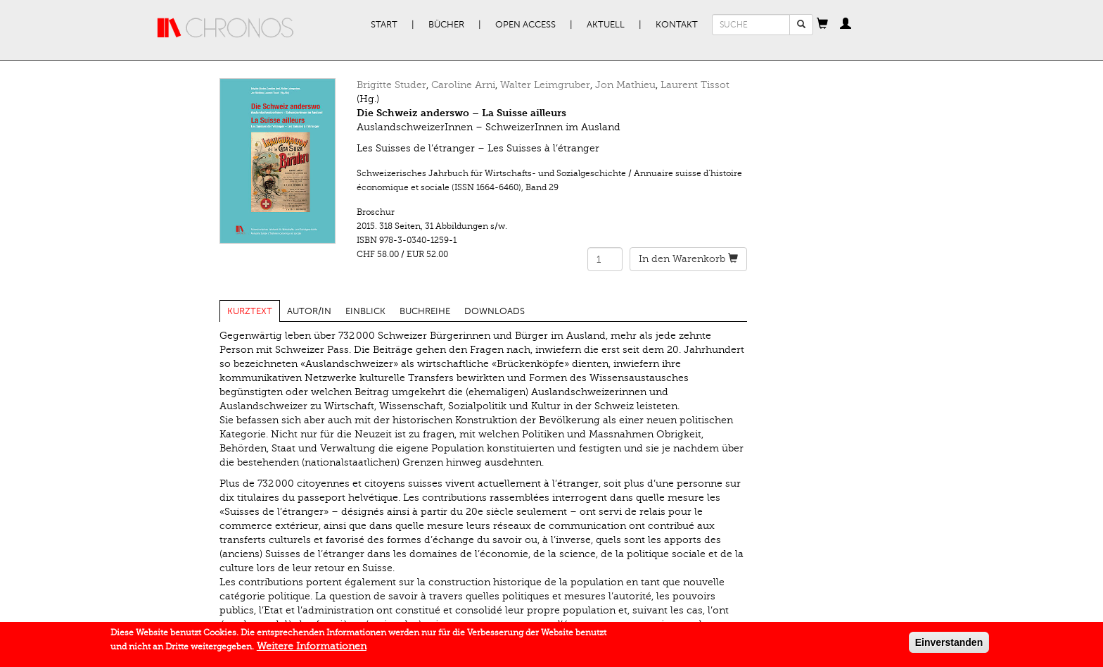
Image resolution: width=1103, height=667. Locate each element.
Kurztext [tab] (249, 311)
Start (384, 25)
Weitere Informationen (311, 647)
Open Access (525, 25)
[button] (822, 24)
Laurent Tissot (695, 85)
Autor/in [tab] (309, 311)
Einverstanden (949, 643)
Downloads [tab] (494, 311)
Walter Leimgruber (545, 85)
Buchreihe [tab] (425, 311)
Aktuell (606, 25)
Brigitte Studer (391, 85)
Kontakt (677, 25)
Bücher (446, 25)
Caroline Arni (463, 85)
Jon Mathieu (625, 85)
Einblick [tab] (365, 311)
